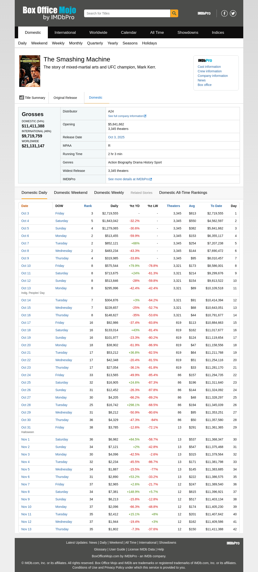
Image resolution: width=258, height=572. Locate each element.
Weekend (39, 43)
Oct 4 (25, 221)
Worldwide (98, 32)
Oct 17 (26, 322)
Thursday (61, 258)
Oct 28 (26, 405)
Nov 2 (25, 447)
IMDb (148, 556)
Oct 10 (26, 266)
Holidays (149, 43)
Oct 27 (26, 397)
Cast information (209, 66)
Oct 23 (26, 367)
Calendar (129, 32)
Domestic (33, 32)
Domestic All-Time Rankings (183, 192)
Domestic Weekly (109, 192)
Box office (205, 85)
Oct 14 (26, 300)
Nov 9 (25, 499)
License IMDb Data (141, 549)
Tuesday (61, 243)
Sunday (60, 228)
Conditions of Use (84, 567)
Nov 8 (25, 492)
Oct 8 (25, 251)
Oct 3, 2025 (116, 137)
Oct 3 (25, 213)
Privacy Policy (114, 567)
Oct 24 (26, 375)
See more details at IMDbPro (130, 179)
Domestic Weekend (70, 192)
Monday (61, 236)
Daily (22, 43)
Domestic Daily (34, 192)
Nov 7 (25, 484)
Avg (192, 206)
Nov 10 (26, 507)
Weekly (58, 43)
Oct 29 (26, 412)
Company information (213, 76)
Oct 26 (26, 390)
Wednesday (63, 251)
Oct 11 (26, 273)
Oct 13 (26, 288)
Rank (88, 206)
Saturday (61, 221)
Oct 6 (25, 236)
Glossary (100, 549)
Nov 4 (25, 462)
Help (160, 549)
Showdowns (188, 32)
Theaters (173, 206)
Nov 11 (26, 514)
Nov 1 (25, 439)
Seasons (130, 43)
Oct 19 (26, 337)
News (202, 80)
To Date (216, 206)
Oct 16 (26, 315)
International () (36, 131)
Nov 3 (25, 454)
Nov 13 (26, 529)
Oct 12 (26, 280)
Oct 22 (26, 360)
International (65, 32)
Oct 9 (25, 258)
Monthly (76, 43)
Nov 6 (25, 477)
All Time (157, 32)
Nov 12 (26, 521)
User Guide (117, 549)
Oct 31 (26, 427)
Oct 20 (26, 345)
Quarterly (95, 43)
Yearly (112, 43)
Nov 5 (25, 469)
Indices (218, 32)
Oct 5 (25, 228)
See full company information (127, 116)
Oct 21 (26, 352)
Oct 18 (26, 330)
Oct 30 (26, 420)
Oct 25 (26, 382)
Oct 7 (25, 243)
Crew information (210, 71)
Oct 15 (26, 307)
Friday (59, 213)
